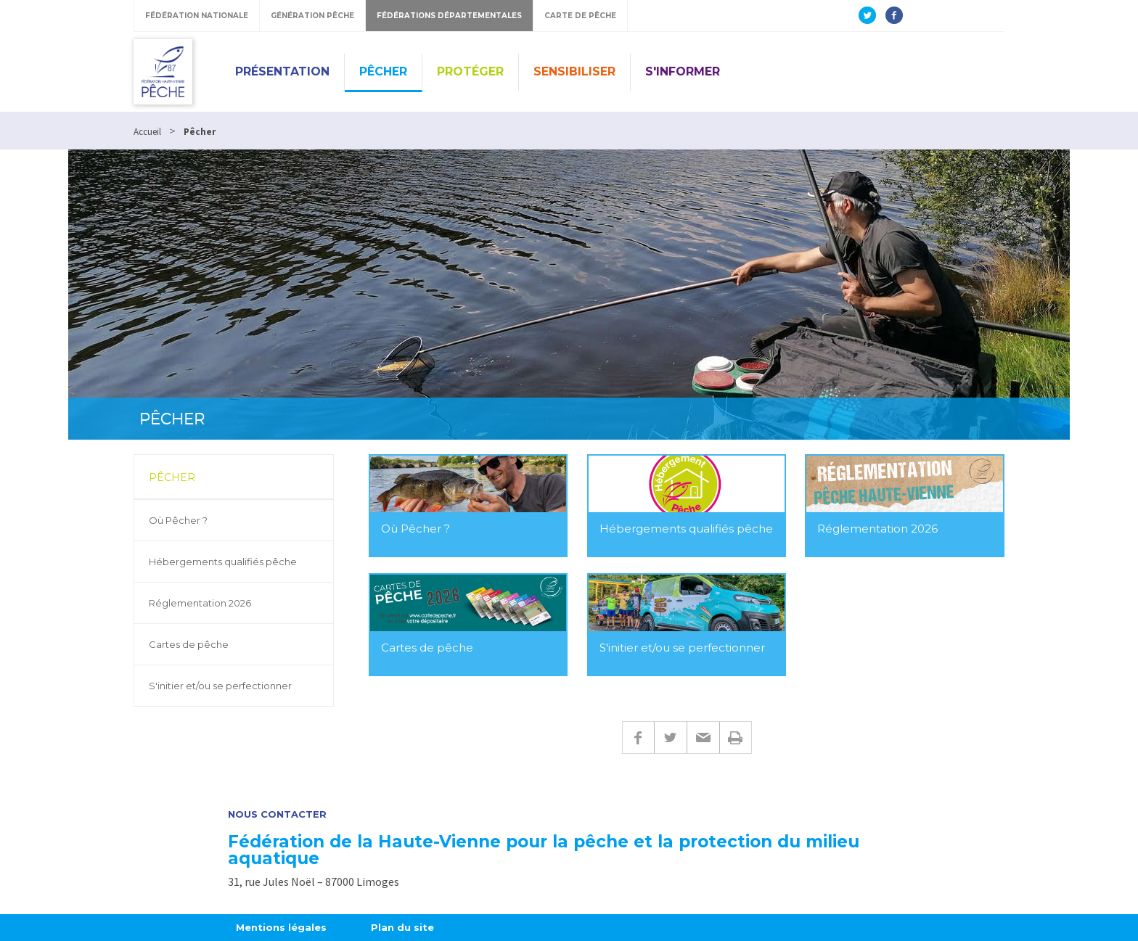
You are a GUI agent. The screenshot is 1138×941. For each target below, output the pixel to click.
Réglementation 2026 (200, 603)
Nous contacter (277, 814)
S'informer (682, 71)
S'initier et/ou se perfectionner (220, 685)
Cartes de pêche (189, 644)
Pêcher (383, 71)
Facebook (638, 737)
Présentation (282, 71)
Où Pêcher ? (178, 520)
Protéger (470, 71)
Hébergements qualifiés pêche (223, 561)
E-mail (703, 737)
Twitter (670, 737)
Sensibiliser (574, 71)
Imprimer (735, 737)
